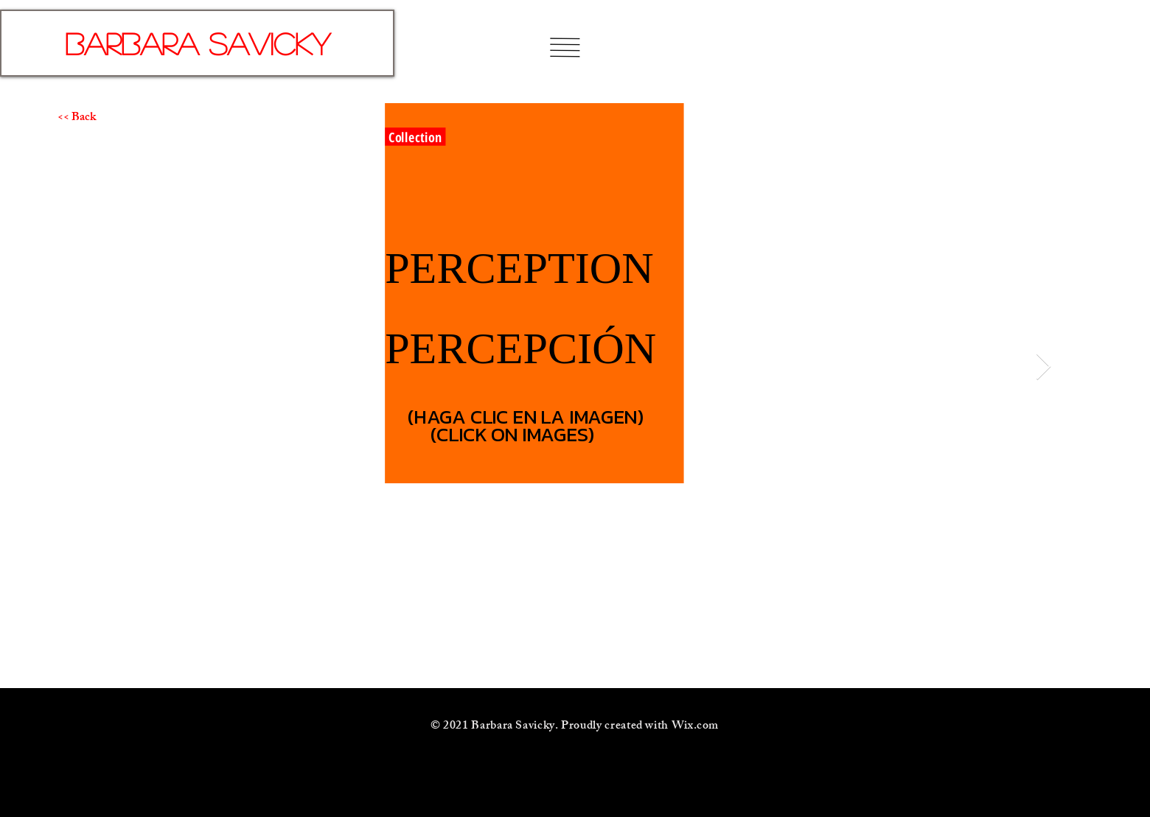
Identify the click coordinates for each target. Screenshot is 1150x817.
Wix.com (695, 726)
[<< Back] (110, 118)
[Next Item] (1043, 367)
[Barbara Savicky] (197, 43)
